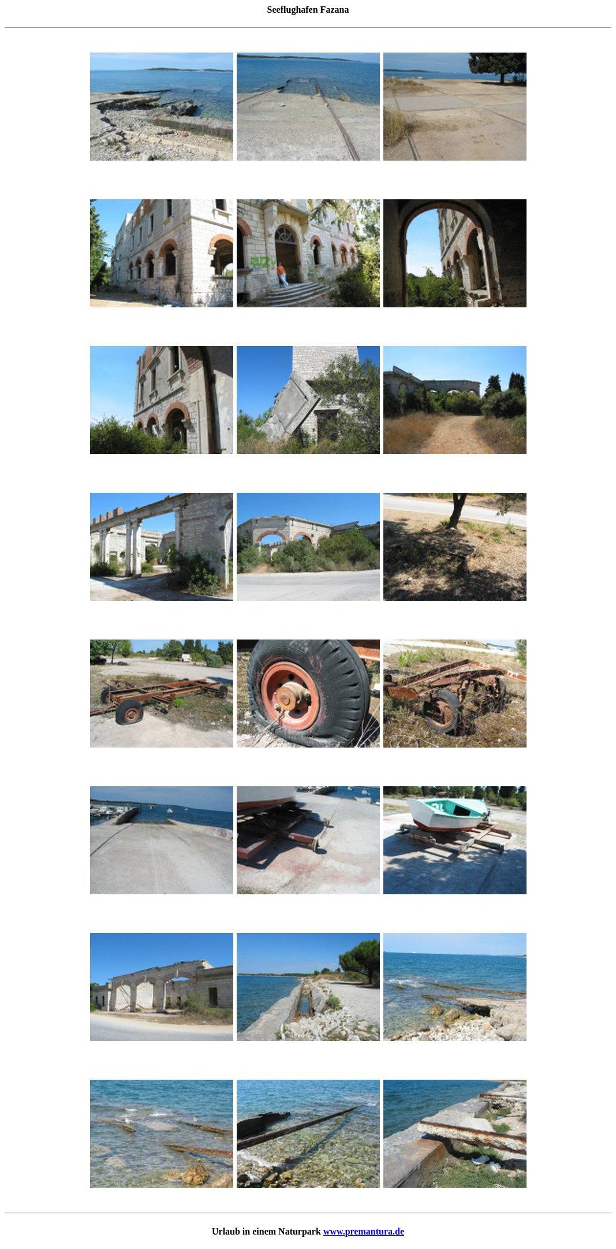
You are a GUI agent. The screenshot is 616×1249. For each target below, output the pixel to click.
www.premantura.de (363, 1231)
